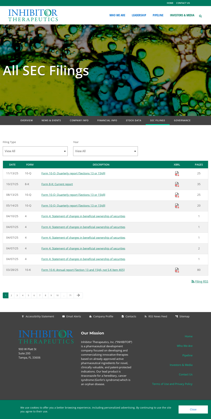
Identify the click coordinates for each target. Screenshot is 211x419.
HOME (170, 3)
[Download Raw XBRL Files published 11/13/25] (177, 173)
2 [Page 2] (12, 295)
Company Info (79, 120)
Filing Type (9, 142)
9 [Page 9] (52, 295)
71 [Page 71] (71, 295)
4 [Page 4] (24, 295)
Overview (26, 120)
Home (188, 336)
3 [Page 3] (18, 295)
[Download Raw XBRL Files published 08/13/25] (177, 195)
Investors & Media (181, 365)
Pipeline (187, 355)
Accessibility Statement (37, 316)
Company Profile (101, 316)
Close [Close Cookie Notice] (193, 409)
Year (76, 142)
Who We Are (184, 346)
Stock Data (133, 120)
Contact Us (185, 374)
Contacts (128, 316)
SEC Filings (157, 120)
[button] (200, 15)
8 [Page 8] (46, 295)
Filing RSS (199, 281)
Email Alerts (71, 316)
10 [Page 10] (58, 295)
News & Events (51, 120)
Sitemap (182, 316)
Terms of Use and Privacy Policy (172, 384)
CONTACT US (183, 3)
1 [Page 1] (7, 295)
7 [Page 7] (41, 295)
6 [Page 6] (35, 295)
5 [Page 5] (29, 295)
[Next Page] (78, 295)
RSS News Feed (155, 316)
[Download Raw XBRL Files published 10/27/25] (177, 184)
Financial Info (107, 120)
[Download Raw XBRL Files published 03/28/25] (177, 270)
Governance (182, 120)
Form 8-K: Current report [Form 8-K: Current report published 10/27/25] (57, 184)
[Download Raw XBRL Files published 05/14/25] (177, 205)
